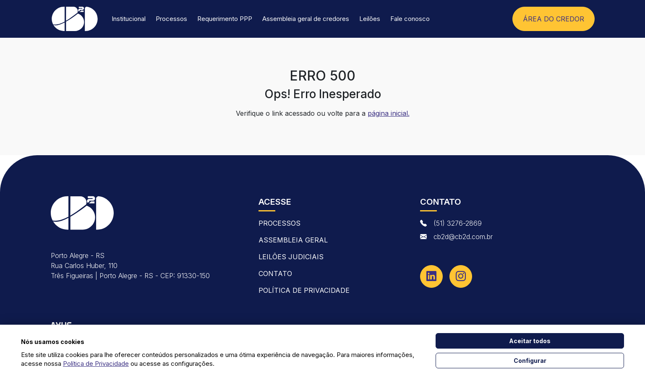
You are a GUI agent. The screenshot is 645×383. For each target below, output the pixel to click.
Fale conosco (410, 19)
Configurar (530, 360)
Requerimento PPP (224, 19)
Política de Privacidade (304, 290)
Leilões (369, 19)
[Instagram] (460, 276)
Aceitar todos (530, 340)
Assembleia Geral (293, 240)
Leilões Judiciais (291, 257)
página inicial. (389, 113)
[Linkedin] (431, 276)
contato (275, 273)
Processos (171, 19)
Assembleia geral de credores (305, 19)
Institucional (129, 19)
